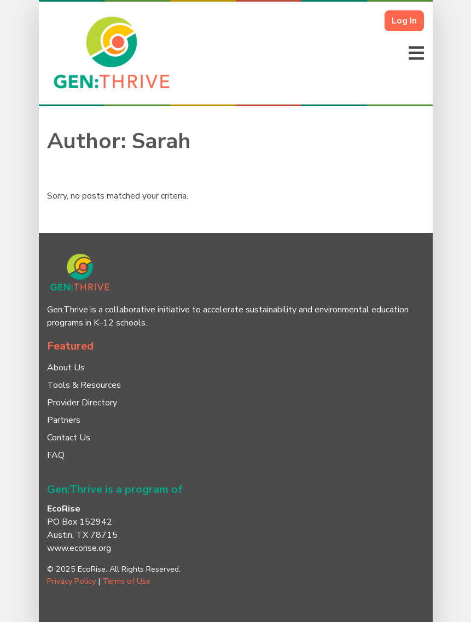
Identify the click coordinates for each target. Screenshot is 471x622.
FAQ (56, 455)
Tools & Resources (84, 385)
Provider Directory (82, 403)
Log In (404, 21)
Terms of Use (126, 581)
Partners (63, 420)
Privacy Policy (71, 581)
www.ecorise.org (79, 548)
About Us (66, 368)
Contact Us (68, 438)
